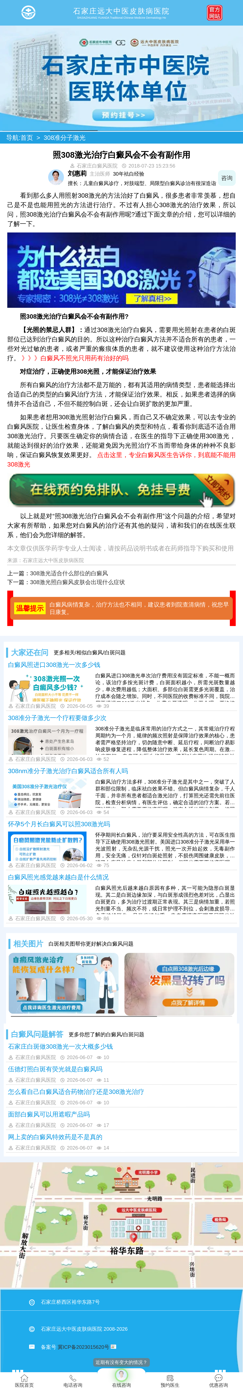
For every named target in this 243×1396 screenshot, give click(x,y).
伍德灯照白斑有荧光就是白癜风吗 (55, 1069)
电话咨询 (73, 1381)
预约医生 (170, 1381)
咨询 (227, 178)
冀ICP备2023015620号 (83, 1347)
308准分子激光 (65, 137)
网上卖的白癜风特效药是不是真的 (55, 1137)
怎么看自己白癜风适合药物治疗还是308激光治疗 (76, 1091)
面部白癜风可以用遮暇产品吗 (49, 1114)
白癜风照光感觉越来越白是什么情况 (58, 877)
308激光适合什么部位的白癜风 (69, 573)
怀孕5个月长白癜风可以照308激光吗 (59, 824)
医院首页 (24, 1381)
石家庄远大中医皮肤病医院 (53, 560)
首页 (26, 137)
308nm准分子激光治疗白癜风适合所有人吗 (68, 771)
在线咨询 (121, 1378)
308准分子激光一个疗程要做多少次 (57, 717)
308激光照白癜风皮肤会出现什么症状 (77, 582)
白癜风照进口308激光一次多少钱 (54, 664)
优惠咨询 (218, 1381)
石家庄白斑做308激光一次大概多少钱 (60, 1046)
